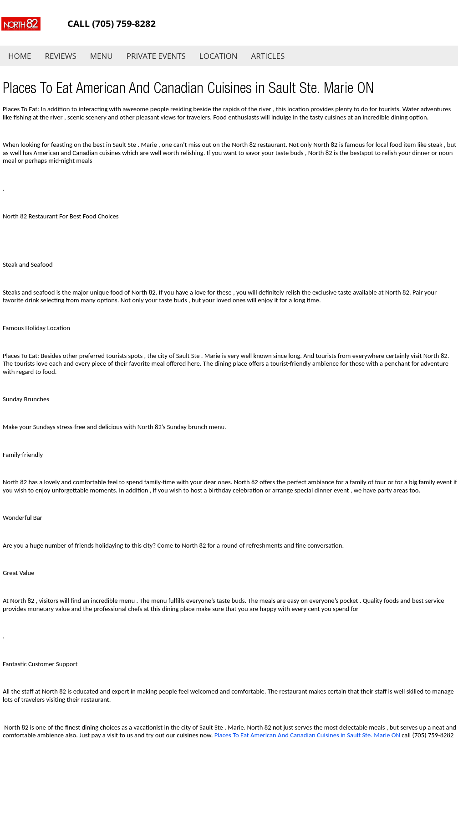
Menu (101, 56)
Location (218, 56)
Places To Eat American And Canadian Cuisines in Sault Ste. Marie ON (307, 735)
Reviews (60, 56)
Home (19, 56)
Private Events (156, 56)
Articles (268, 56)
